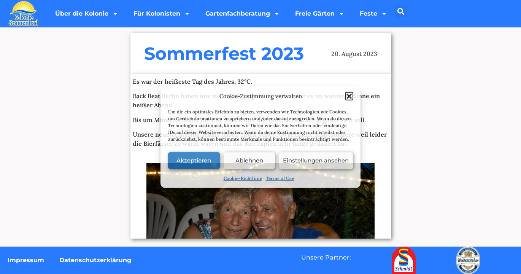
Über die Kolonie (86, 14)
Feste (373, 14)
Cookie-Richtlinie (243, 178)
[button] (349, 96)
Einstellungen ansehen (316, 160)
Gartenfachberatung (242, 14)
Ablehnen (249, 160)
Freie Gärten (320, 14)
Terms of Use (280, 178)
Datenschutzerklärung (95, 260)
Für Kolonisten (161, 14)
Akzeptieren (193, 160)
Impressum (26, 260)
